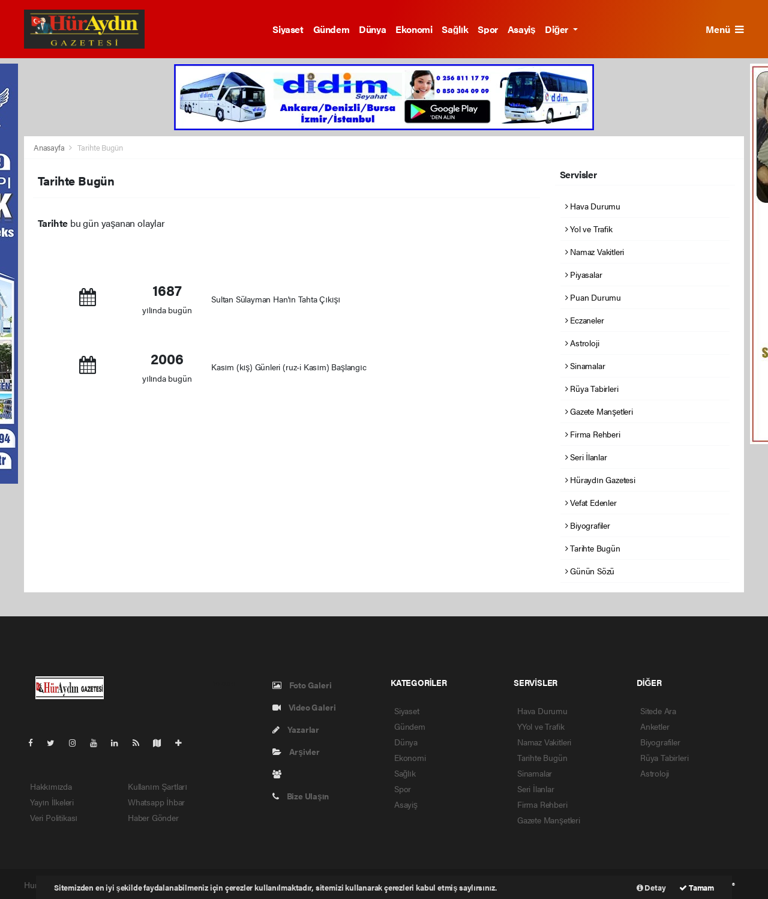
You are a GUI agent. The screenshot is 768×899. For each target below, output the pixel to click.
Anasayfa (50, 147)
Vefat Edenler (591, 502)
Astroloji (582, 343)
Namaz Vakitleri (595, 251)
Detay (651, 887)
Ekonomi (413, 29)
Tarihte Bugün (100, 147)
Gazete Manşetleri (599, 411)
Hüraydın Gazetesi (600, 480)
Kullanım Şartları (157, 786)
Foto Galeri (302, 685)
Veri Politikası (53, 817)
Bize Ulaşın (300, 796)
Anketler (654, 726)
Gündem (331, 29)
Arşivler (296, 751)
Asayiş (522, 29)
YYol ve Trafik (540, 726)
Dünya (372, 29)
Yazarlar (295, 729)
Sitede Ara (658, 711)
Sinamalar (585, 365)
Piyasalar (583, 274)
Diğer (557, 29)
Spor (487, 29)
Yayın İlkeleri (52, 802)
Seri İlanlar (586, 457)
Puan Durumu (593, 297)
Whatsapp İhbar (156, 802)
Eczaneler (584, 320)
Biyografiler (587, 525)
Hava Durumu (593, 206)
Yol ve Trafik (589, 229)
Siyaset (287, 29)
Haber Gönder (153, 817)
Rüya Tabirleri (592, 388)
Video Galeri (303, 707)
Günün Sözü (590, 571)
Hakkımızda (51, 786)
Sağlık (455, 29)
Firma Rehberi (592, 434)
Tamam (696, 887)
